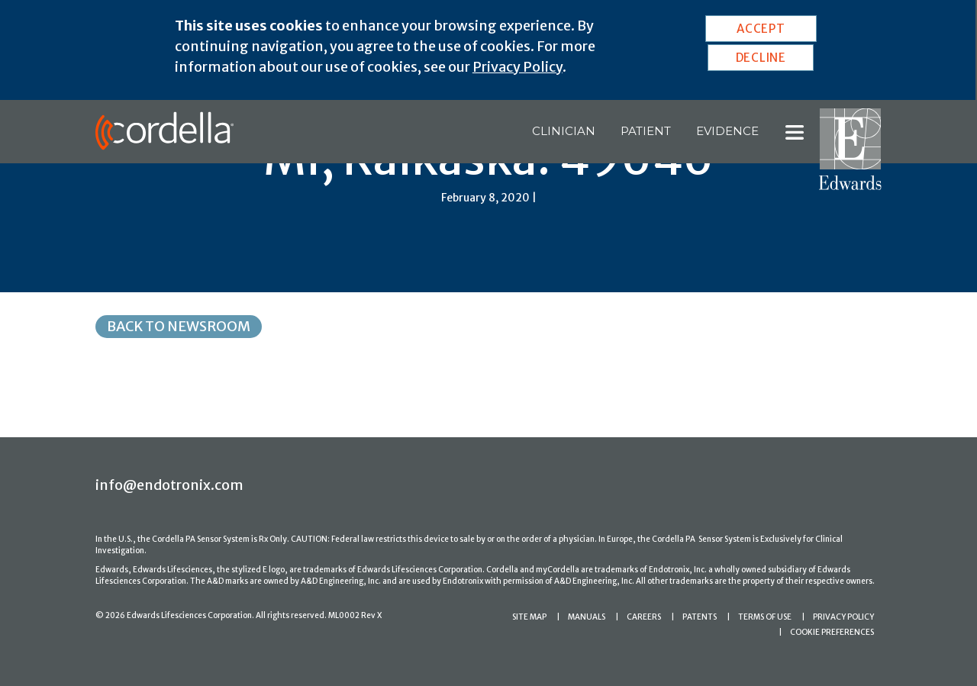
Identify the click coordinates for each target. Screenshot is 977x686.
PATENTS (699, 617)
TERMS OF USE (765, 617)
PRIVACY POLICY (843, 617)
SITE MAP (529, 617)
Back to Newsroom (178, 326)
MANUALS (586, 617)
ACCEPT (761, 28)
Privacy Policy (517, 67)
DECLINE (761, 57)
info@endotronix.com (169, 485)
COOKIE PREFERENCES (832, 632)
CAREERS (644, 617)
